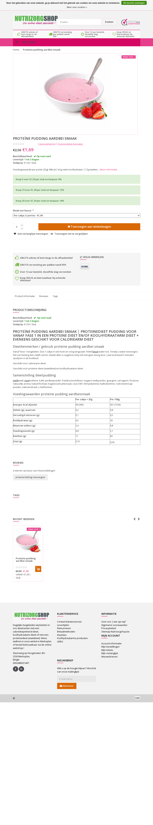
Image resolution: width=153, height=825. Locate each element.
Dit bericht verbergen (134, 3)
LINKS (60, 645)
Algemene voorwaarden (114, 628)
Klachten (62, 638)
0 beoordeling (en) (47, 147)
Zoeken (110, 21)
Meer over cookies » (77, 7)
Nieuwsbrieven (109, 660)
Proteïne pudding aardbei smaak (41, 53)
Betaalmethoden (66, 635)
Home (16, 53)
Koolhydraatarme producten (72, 641)
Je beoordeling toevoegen (70, 147)
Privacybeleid (108, 632)
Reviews (43, 299)
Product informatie (25, 299)
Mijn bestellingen (110, 650)
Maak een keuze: (23, 214)
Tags (55, 299)
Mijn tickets (107, 653)
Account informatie (111, 647)
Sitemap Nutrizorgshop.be (115, 635)
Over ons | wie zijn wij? (113, 625)
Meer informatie (108, 173)
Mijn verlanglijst (109, 657)
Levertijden (63, 628)
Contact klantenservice (69, 625)
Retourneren (64, 632)
